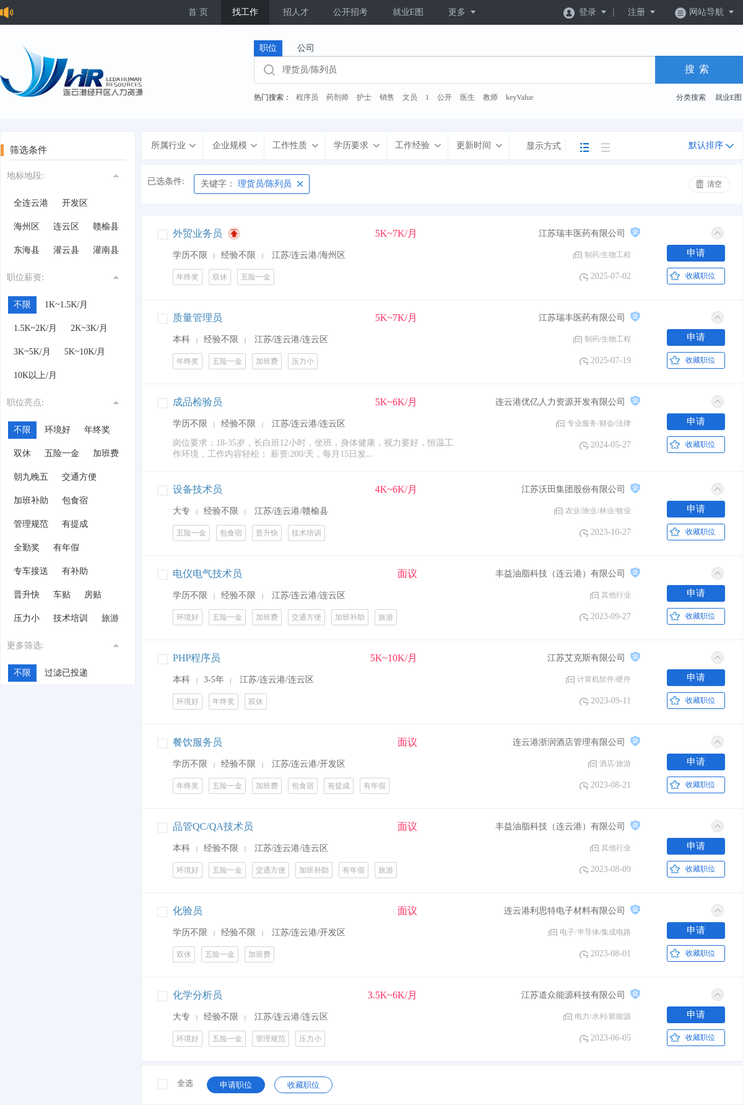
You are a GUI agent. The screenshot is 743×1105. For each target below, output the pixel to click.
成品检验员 (197, 402)
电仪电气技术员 (207, 573)
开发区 (75, 203)
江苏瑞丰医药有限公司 (582, 233)
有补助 (75, 571)
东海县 (27, 250)
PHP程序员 (196, 658)
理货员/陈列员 (246, 183)
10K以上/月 (35, 375)
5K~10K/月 (85, 351)
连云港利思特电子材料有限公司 (564, 910)
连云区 (66, 226)
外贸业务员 (197, 233)
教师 (490, 97)
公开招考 (350, 12)
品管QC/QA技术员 (213, 826)
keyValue (520, 97)
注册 (642, 12)
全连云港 (31, 203)
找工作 (245, 12)
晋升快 (27, 594)
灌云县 (66, 250)
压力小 (27, 618)
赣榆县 (106, 226)
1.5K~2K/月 (35, 328)
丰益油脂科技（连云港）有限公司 (560, 573)
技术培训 (70, 618)
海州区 (27, 226)
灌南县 (106, 250)
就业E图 (408, 12)
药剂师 (337, 97)
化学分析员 (197, 995)
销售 (387, 97)
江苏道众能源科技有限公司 (573, 995)
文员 (409, 97)
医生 (467, 97)
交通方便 (79, 477)
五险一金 (62, 453)
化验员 (187, 910)
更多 (462, 12)
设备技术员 (197, 489)
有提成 (75, 524)
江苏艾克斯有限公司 (586, 658)
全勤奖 (27, 547)
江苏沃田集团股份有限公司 (573, 489)
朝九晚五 (31, 477)
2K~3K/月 (89, 328)
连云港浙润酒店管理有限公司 (569, 742)
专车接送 (31, 571)
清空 (714, 184)
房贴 (93, 594)
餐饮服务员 (197, 742)
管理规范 (31, 524)
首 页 (198, 12)
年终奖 (97, 429)
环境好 (58, 429)
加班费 (106, 453)
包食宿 (75, 500)
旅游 (110, 618)
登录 (585, 12)
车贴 (62, 594)
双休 (22, 453)
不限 (22, 304)
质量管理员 (197, 317)
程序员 (307, 97)
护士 (364, 97)
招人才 (296, 12)
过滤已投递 (66, 672)
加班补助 (31, 500)
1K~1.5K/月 (66, 304)
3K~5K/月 (32, 351)
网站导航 (705, 12)
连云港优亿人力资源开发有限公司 (560, 402)
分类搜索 (691, 97)
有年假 (66, 547)
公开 (444, 97)
